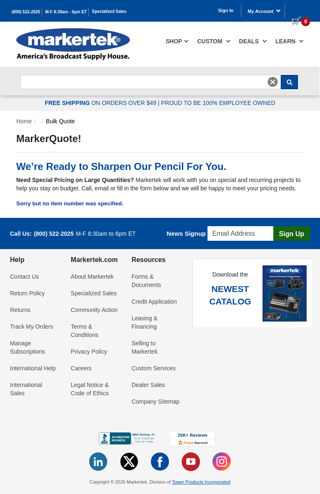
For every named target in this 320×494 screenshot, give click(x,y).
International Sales (26, 389)
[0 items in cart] (297, 10)
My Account (264, 10)
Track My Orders (31, 326)
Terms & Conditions (84, 330)
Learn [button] (289, 41)
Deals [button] (253, 41)
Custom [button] (213, 41)
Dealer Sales (148, 385)
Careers (81, 368)
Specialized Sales (109, 11)
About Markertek (92, 276)
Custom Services (154, 368)
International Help (33, 368)
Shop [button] (177, 41)
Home (24, 121)
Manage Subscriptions (27, 347)
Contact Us (24, 276)
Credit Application (154, 301)
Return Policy (27, 293)
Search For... (35, 72)
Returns (20, 310)
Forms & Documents (146, 280)
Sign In (226, 10)
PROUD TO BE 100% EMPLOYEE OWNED (218, 103)
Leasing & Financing (145, 322)
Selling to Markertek (145, 347)
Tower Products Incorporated (201, 481)
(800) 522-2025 (26, 12)
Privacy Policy (89, 351)
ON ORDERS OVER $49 (101, 103)
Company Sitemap (156, 401)
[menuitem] (177, 41)
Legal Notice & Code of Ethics (90, 389)
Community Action (94, 310)
